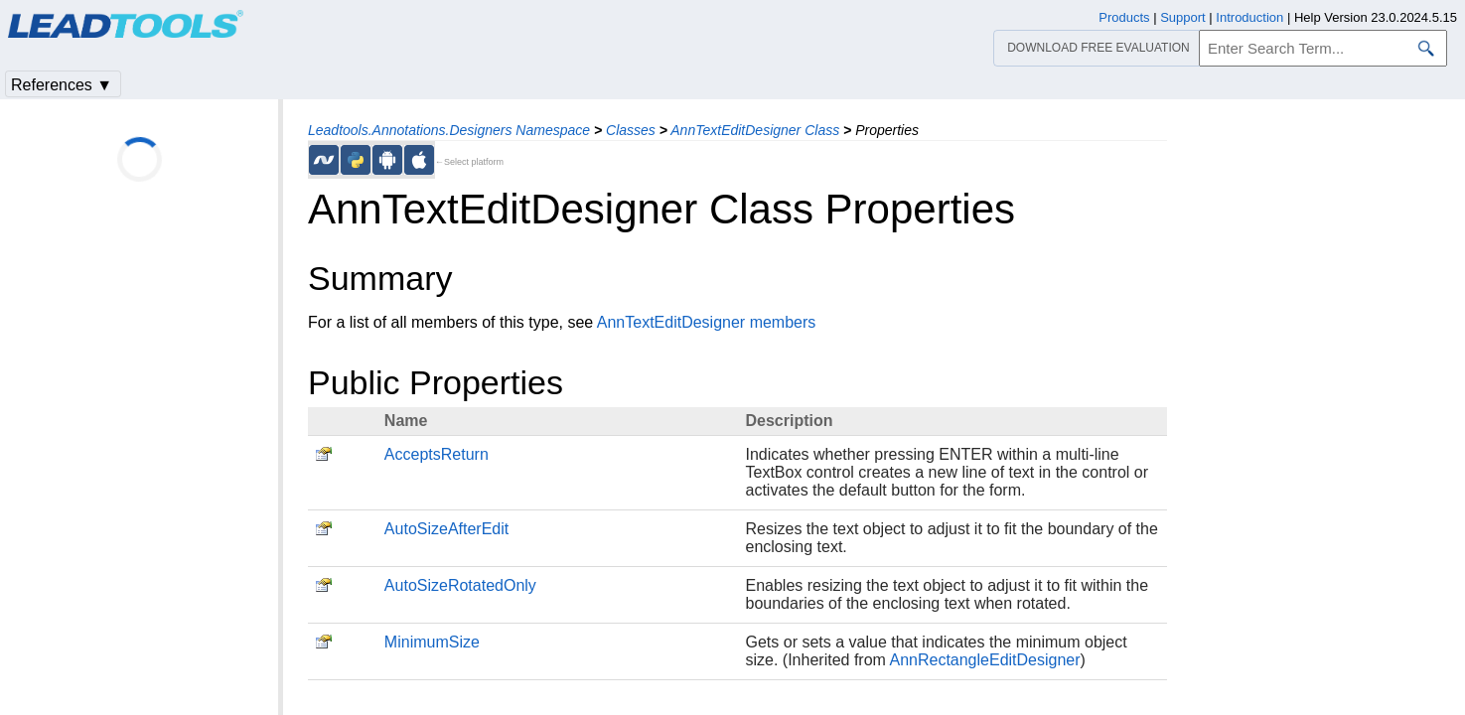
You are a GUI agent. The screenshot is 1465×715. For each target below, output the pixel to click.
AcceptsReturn (436, 454)
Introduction (1249, 17)
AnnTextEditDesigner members (706, 322)
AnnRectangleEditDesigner (984, 659)
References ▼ (61, 84)
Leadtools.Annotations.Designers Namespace (449, 130)
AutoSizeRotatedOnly (460, 585)
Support (1183, 17)
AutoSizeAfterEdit (446, 528)
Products (1124, 17)
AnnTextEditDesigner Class (754, 130)
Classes (631, 130)
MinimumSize (432, 642)
